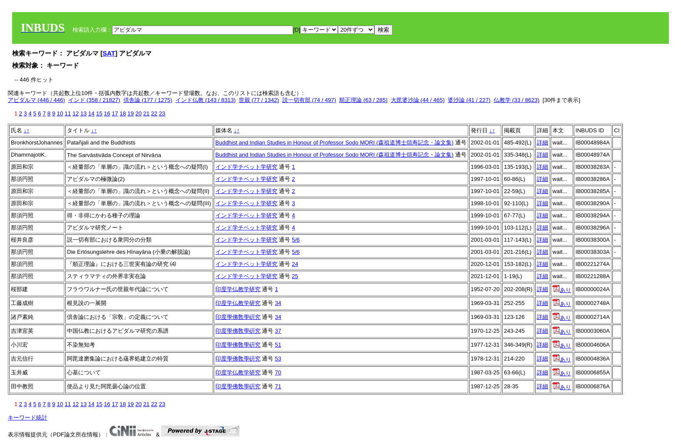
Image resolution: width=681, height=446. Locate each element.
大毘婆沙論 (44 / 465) (418, 100)
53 (278, 358)
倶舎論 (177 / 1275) (147, 100)
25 (295, 276)
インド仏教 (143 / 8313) (205, 100)
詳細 (542, 142)
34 (278, 303)
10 (60, 113)
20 (139, 113)
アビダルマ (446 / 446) (36, 100)
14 (91, 113)
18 (122, 113)
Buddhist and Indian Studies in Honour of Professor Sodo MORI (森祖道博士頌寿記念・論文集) (334, 142)
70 (278, 372)
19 (131, 113)
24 (295, 264)
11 (68, 113)
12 (76, 113)
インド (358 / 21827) (94, 100)
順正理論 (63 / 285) (363, 100)
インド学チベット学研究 (246, 167)
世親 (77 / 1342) (259, 100)
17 (115, 113)
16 (107, 113)
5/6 (296, 239)
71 (278, 386)
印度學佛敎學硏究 (238, 317)
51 (278, 344)
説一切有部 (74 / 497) (309, 100)
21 (146, 113)
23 (162, 113)
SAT (108, 53)
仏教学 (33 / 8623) (517, 100)
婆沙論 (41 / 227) (469, 100)
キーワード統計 (27, 417)
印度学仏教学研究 (238, 289)
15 (99, 113)
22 (154, 113)
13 (83, 113)
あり (561, 290)
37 (278, 331)
